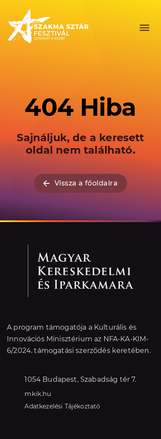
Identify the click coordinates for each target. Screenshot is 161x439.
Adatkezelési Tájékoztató (62, 406)
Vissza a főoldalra (80, 183)
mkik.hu (37, 393)
